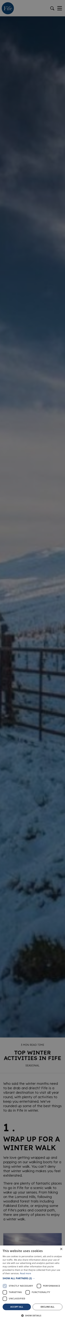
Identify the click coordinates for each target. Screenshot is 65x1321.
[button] (32, 1278)
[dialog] (32, 660)
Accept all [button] (16, 1306)
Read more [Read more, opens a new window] (25, 1273)
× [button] (61, 1249)
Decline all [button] (47, 1306)
